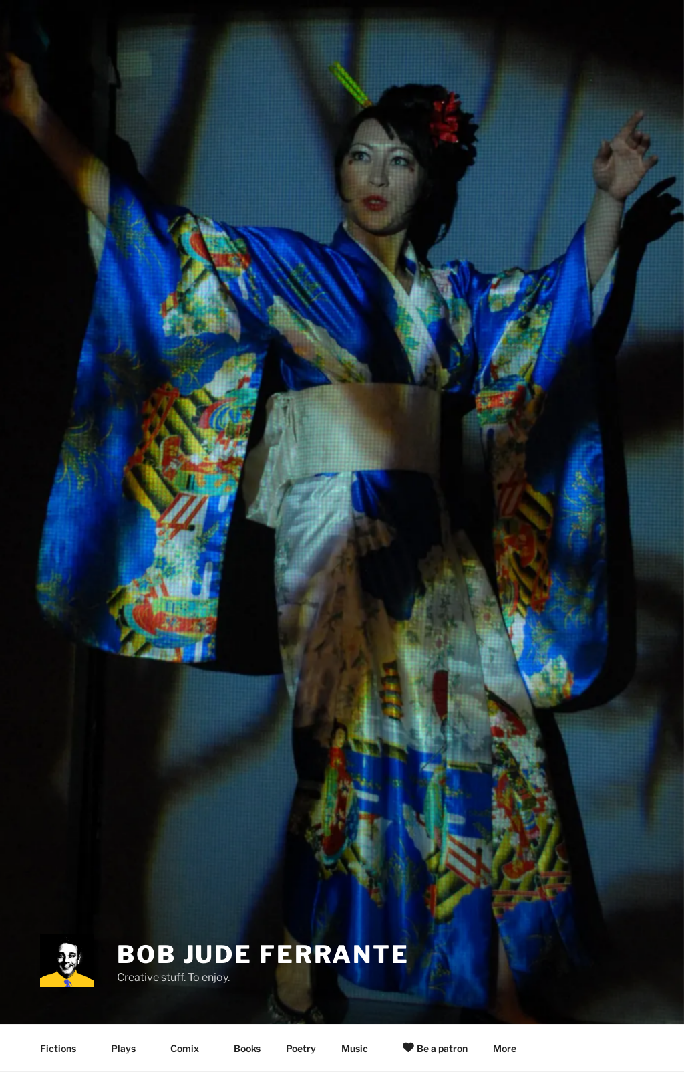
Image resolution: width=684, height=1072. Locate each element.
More (511, 1048)
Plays (129, 1048)
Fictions (64, 1048)
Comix (191, 1048)
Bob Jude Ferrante (263, 954)
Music (361, 1048)
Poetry (301, 1048)
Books (247, 1048)
